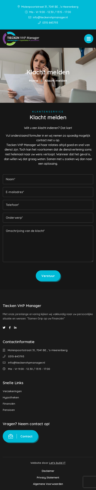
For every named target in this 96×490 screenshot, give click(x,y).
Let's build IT (57, 463)
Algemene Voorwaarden (48, 484)
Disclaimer (48, 471)
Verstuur (48, 276)
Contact (20, 436)
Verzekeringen (12, 391)
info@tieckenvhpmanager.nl (48, 17)
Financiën (9, 403)
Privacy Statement (48, 477)
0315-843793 (48, 22)
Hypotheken (11, 397)
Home (33, 80)
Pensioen (9, 410)
